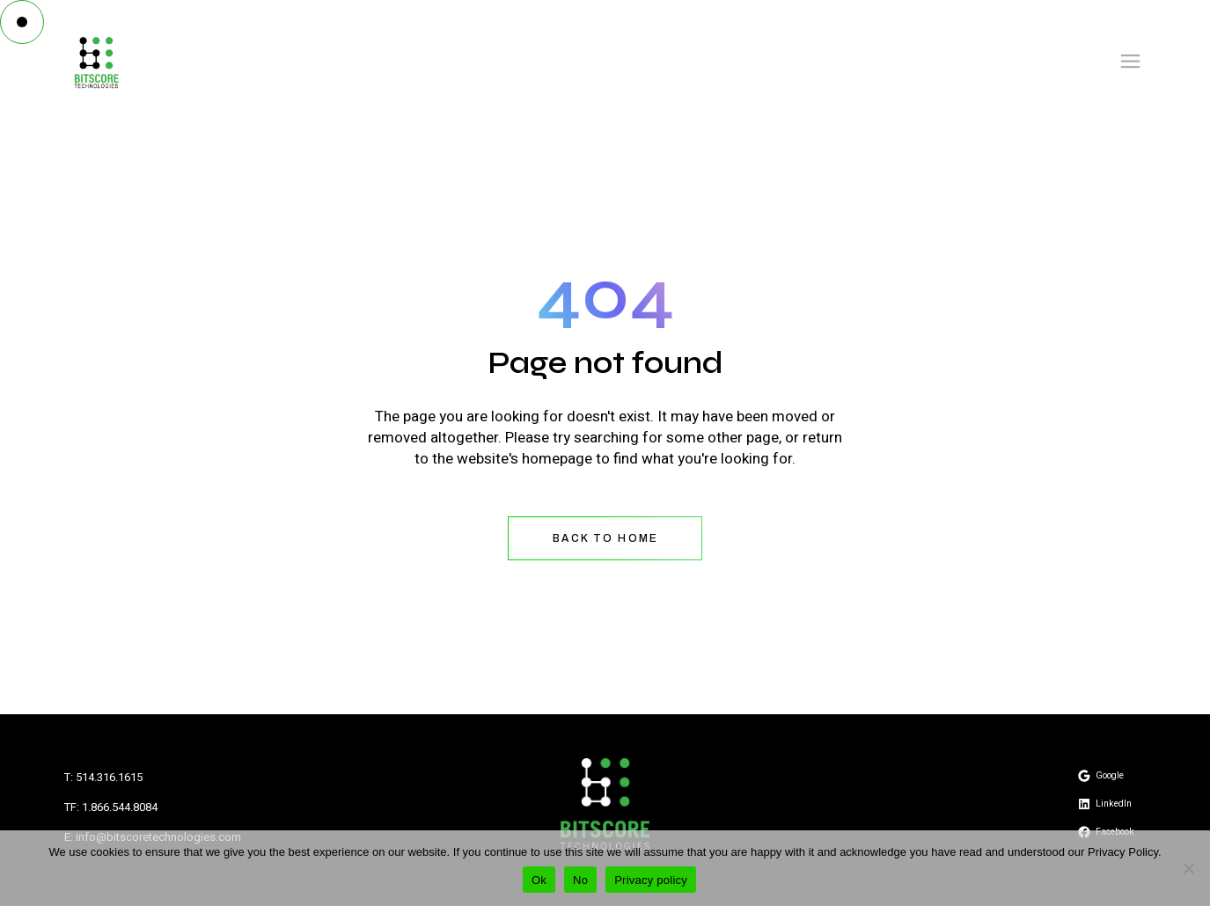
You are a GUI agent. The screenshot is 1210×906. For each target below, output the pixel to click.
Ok (539, 880)
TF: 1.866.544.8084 (111, 807)
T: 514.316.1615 (103, 777)
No (580, 880)
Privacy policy (650, 880)
